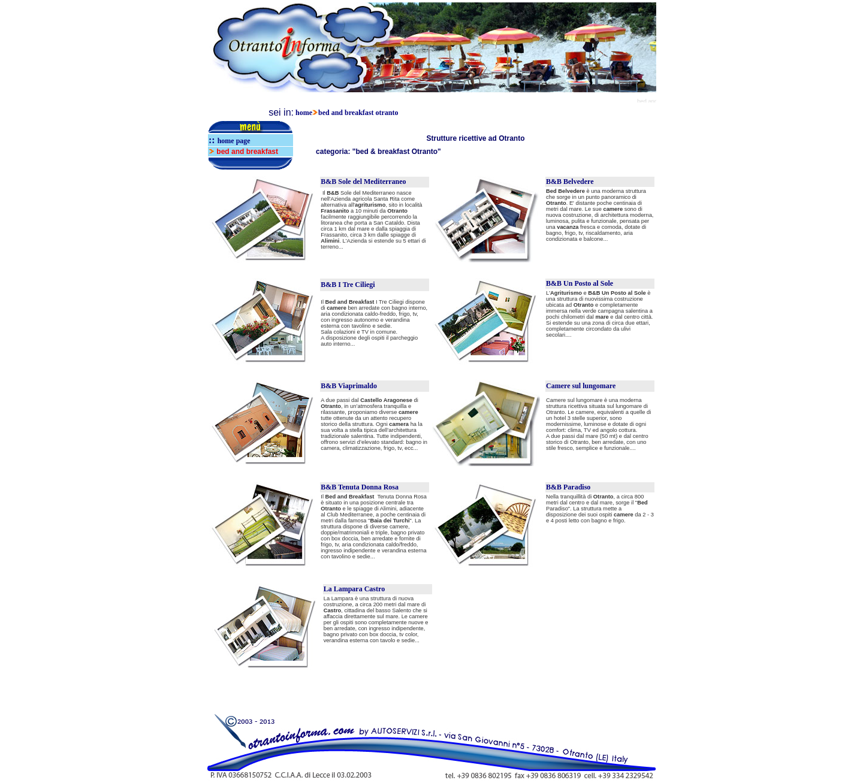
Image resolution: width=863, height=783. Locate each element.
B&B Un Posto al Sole (579, 283)
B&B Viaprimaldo (349, 386)
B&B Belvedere (569, 181)
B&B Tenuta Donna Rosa (360, 487)
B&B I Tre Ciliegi (348, 284)
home (303, 112)
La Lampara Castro (354, 589)
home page (234, 141)
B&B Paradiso (568, 487)
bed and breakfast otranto (358, 112)
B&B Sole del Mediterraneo (363, 181)
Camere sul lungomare (580, 386)
